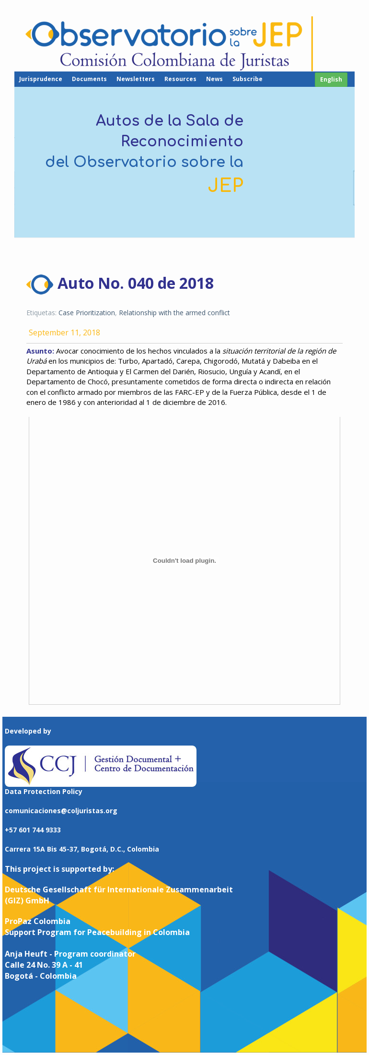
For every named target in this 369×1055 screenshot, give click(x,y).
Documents (89, 79)
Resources (180, 79)
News (214, 79)
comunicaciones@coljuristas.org (61, 810)
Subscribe (247, 79)
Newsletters (135, 79)
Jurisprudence (40, 79)
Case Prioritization (86, 312)
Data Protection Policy (43, 791)
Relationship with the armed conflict (174, 312)
